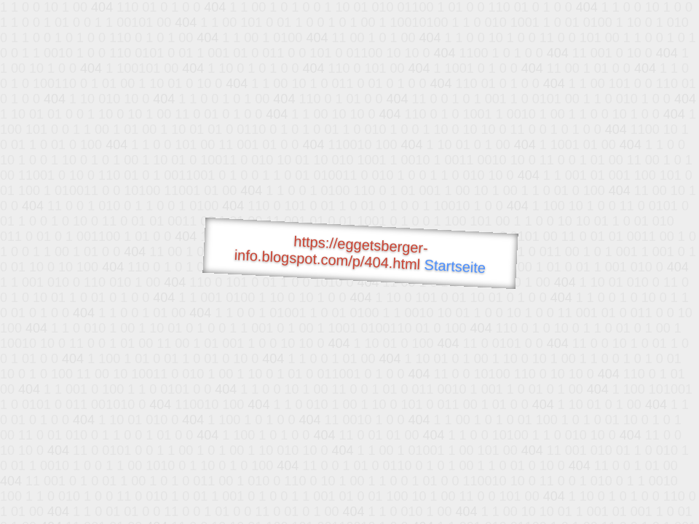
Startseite (455, 266)
